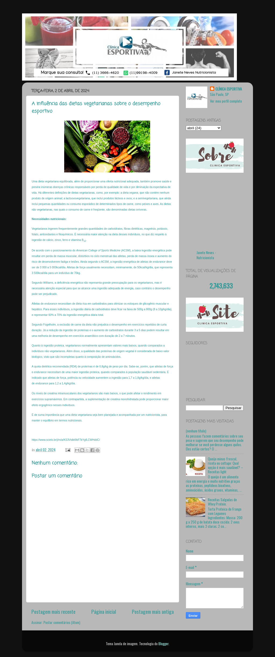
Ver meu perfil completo (226, 101)
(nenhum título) (196, 431)
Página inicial (103, 611)
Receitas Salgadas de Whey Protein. (222, 502)
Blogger (163, 643)
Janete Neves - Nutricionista (206, 255)
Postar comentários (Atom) (62, 622)
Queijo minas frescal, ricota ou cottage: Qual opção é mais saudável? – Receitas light (225, 465)
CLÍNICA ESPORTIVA (228, 89)
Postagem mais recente (53, 611)
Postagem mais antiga (153, 611)
